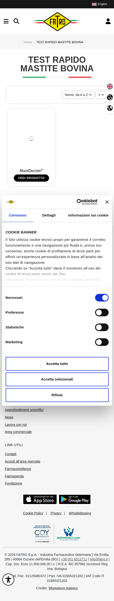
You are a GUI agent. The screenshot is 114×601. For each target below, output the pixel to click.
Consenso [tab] (17, 215)
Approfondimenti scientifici (24, 410)
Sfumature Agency (63, 588)
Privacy (55, 513)
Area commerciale (18, 432)
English (99, 4)
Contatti (10, 454)
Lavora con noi (16, 425)
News (9, 417)
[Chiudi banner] (107, 202)
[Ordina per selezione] (78, 95)
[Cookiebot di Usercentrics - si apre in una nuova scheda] (77, 202)
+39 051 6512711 (74, 559)
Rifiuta (57, 395)
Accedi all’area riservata (22, 461)
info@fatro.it (99, 559)
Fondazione (13, 483)
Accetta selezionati (57, 379)
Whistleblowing (80, 513)
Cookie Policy (33, 513)
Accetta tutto (57, 364)
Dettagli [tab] (49, 215)
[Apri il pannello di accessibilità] (8, 579)
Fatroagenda (14, 476)
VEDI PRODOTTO (31, 178)
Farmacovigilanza (18, 469)
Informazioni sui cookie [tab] (88, 215)
